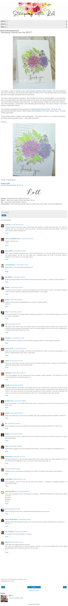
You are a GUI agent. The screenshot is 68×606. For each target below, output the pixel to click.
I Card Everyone (10, 265)
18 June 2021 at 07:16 (16, 434)
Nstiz (6, 312)
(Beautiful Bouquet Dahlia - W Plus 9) (45, 109)
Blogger (37, 604)
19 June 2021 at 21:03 (13, 509)
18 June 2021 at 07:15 (14, 423)
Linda (6, 446)
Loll (12, 595)
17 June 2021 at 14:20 (18, 277)
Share (3, 215)
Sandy (7, 299)
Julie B (7, 360)
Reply (6, 233)
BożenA (7, 542)
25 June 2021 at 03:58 (20, 531)
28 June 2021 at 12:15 (16, 542)
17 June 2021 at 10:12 (17, 224)
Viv (6, 423)
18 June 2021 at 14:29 (13, 468)
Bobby (7, 434)
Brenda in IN (9, 401)
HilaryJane (8, 373)
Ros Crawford (9, 531)
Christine (8, 338)
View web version (34, 590)
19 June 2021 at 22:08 (24, 519)
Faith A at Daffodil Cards (12, 238)
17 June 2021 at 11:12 (21, 265)
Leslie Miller (8, 479)
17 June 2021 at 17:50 (17, 338)
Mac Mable (8, 277)
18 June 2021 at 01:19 (16, 360)
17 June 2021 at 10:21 (19, 251)
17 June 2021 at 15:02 (15, 299)
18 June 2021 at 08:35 (15, 446)
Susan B (7, 224)
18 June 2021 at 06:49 (19, 401)
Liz (6, 468)
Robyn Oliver (9, 348)
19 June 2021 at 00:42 (22, 491)
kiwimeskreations (10, 491)
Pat (6, 324)
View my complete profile (16, 598)
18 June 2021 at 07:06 (16, 413)
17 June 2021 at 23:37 (20, 348)
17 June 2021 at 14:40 (16, 287)
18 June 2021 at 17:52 (19, 479)
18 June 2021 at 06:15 (18, 373)
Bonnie (7, 287)
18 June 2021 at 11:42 (18, 456)
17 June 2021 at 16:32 (14, 324)
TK (6, 509)
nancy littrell (9, 251)
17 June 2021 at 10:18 (26, 238)
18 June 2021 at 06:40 (16, 385)
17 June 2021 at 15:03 (15, 312)
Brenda (7, 385)
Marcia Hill (8, 456)
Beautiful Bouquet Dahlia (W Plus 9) (12, 185)
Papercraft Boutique (11, 519)
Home (34, 587)
